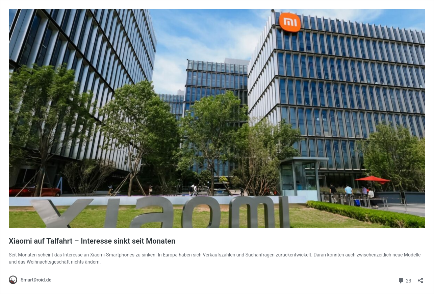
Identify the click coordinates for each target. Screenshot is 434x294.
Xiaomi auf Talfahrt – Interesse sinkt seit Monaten (92, 241)
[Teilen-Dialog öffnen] (420, 278)
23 (404, 280)
